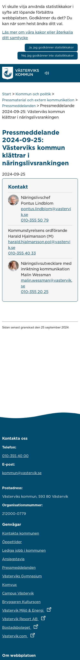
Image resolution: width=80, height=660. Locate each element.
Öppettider (12, 542)
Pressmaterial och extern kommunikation (38, 100)
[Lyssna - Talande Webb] (48, 73)
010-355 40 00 (15, 456)
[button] (59, 73)
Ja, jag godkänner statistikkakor (51, 47)
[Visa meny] (72, 73)
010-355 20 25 (34, 291)
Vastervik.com (37, 635)
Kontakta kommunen (20, 533)
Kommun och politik (33, 94)
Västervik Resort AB (40, 618)
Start (6, 94)
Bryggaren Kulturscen (21, 602)
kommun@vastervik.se (22, 473)
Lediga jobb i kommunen (24, 550)
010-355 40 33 (22, 253)
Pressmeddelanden (19, 106)
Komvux (9, 585)
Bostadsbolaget (39, 626)
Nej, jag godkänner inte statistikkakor (47, 55)
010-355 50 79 (35, 220)
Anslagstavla (13, 559)
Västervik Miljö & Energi (40, 609)
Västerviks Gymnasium (22, 576)
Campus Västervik (18, 593)
